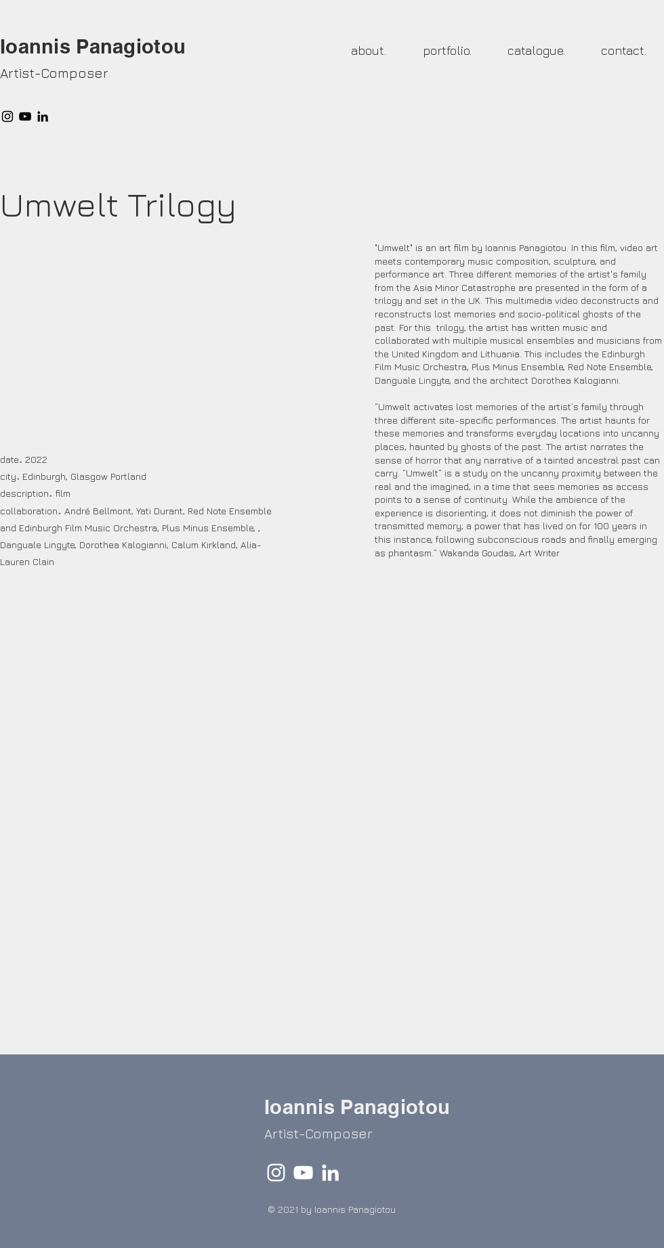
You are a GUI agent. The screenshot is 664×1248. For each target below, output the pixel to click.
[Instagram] (7, 116)
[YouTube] (25, 116)
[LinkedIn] (42, 116)
